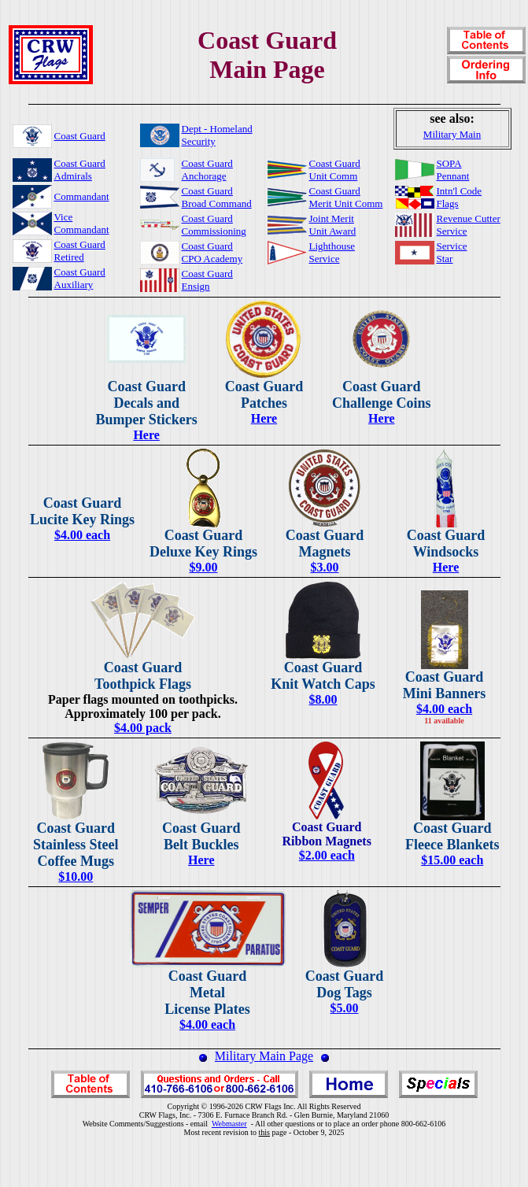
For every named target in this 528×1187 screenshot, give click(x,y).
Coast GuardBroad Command (217, 197)
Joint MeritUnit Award (332, 225)
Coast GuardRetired (79, 251)
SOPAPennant (453, 169)
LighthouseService (332, 252)
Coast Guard (79, 136)
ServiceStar (452, 252)
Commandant (81, 196)
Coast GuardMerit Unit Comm (346, 197)
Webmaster (229, 1123)
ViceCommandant (81, 223)
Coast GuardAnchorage (207, 169)
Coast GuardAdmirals (79, 169)
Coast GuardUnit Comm (334, 169)
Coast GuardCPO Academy (212, 252)
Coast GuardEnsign (207, 280)
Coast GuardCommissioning (214, 225)
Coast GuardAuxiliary (79, 278)
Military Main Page (264, 1056)
